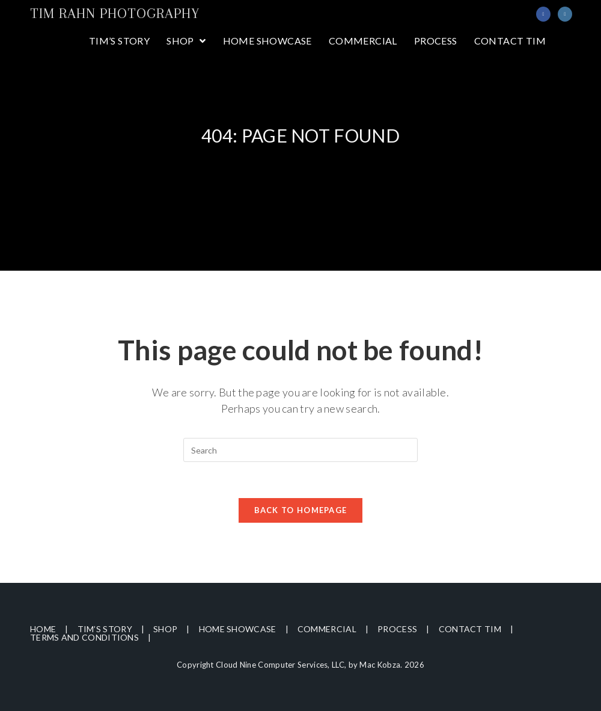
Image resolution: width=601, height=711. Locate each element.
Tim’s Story (105, 629)
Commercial (326, 629)
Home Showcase (237, 629)
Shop (165, 629)
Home (43, 629)
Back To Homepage (300, 510)
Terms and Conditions (84, 637)
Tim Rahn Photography (115, 13)
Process (397, 629)
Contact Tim (470, 629)
